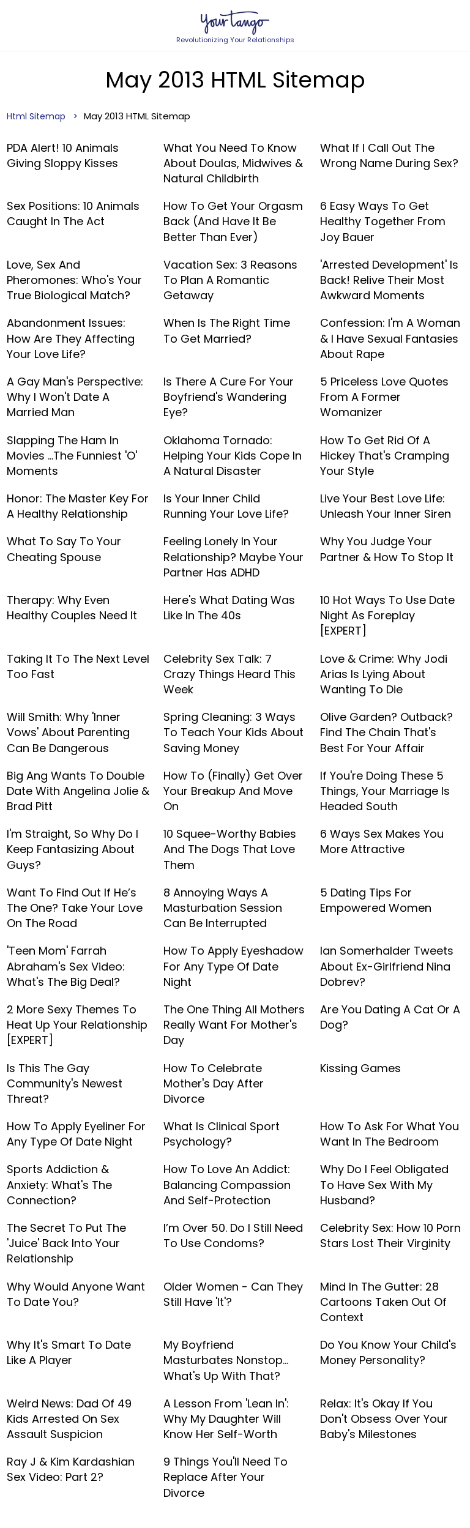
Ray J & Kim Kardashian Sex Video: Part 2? (71, 1469)
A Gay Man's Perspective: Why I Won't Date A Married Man (75, 397)
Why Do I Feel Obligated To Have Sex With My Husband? (384, 1184)
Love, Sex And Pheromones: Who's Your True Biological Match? (74, 280)
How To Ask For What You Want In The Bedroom (389, 1134)
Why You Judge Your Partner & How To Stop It (386, 549)
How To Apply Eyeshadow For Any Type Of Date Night (233, 966)
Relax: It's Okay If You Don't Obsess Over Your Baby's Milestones (384, 1419)
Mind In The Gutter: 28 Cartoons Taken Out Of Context (383, 1302)
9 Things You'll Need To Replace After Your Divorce (225, 1477)
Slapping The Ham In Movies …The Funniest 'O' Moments (72, 456)
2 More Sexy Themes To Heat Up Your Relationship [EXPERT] (77, 1025)
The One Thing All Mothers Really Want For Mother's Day (234, 1025)
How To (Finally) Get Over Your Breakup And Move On (233, 791)
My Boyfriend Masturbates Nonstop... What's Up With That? (225, 1360)
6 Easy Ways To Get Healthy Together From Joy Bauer (383, 221)
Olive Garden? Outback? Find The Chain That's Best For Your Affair (386, 732)
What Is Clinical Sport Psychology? (221, 1134)
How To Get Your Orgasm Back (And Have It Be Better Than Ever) (233, 221)
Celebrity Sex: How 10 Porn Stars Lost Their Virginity (390, 1235)
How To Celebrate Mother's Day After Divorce (213, 1083)
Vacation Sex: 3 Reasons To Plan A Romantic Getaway (230, 280)
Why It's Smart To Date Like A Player (69, 1352)
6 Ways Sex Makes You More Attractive (382, 841)
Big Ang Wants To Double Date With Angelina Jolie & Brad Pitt (78, 791)
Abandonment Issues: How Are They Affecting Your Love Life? (71, 338)
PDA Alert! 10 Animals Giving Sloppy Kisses (63, 155)
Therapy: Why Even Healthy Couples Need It (72, 607)
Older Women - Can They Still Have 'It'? (233, 1294)
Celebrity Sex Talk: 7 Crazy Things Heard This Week (229, 674)
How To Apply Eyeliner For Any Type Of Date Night (76, 1134)
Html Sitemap (36, 116)
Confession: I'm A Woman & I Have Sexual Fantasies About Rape (390, 338)
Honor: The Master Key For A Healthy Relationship (78, 506)
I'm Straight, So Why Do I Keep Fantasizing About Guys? (72, 849)
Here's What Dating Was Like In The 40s (229, 607)
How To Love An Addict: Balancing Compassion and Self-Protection (227, 1184)
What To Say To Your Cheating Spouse (64, 549)
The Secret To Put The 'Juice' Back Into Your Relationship (66, 1243)
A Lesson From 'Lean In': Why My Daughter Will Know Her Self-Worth (226, 1419)
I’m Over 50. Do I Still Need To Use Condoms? (233, 1235)
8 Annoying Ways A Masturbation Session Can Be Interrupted (222, 908)
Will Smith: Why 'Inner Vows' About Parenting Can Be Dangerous (68, 732)
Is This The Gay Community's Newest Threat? (64, 1083)
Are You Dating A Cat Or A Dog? (390, 1017)
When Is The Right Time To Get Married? (226, 330)
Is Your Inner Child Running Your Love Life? (226, 506)
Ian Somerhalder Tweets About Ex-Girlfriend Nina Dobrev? (386, 966)
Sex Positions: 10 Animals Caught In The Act (73, 213)
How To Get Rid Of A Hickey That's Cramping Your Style (384, 456)
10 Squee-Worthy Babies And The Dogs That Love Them (229, 849)
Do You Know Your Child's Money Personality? (388, 1352)
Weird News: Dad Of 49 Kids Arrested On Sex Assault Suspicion (69, 1419)
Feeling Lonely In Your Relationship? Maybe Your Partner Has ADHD (233, 557)
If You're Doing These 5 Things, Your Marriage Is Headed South (385, 791)
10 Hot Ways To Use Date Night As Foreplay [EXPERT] (387, 615)
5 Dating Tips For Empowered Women (375, 900)
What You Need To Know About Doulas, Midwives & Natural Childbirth (233, 163)
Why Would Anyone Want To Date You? (76, 1294)
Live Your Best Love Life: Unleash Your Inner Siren (385, 506)
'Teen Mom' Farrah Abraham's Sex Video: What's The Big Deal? (66, 966)
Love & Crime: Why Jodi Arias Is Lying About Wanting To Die (383, 674)
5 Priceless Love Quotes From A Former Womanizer (384, 397)
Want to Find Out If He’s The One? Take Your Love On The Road (75, 908)
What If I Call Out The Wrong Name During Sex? (389, 155)
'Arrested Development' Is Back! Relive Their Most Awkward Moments (389, 280)
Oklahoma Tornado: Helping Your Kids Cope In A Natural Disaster (232, 456)
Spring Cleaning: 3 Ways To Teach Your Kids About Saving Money (233, 732)
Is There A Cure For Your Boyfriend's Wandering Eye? (228, 397)
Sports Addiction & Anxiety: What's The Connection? (59, 1184)
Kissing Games (360, 1068)
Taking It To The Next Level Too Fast (78, 666)
